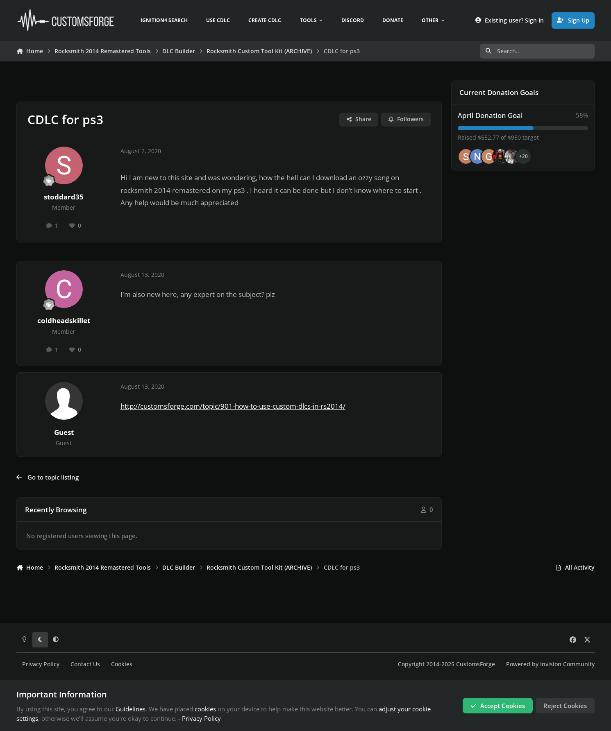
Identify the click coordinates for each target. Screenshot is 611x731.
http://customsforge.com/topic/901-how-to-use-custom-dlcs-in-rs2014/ (232, 406)
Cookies (121, 664)
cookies (205, 709)
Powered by (550, 664)
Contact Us (85, 664)
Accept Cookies (497, 706)
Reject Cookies (565, 706)
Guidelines (130, 709)
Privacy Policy (40, 664)
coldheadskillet (63, 320)
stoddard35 (64, 196)
